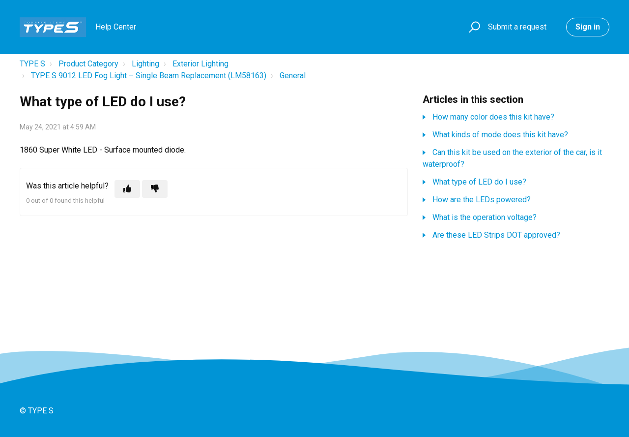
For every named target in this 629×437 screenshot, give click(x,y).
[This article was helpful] (127, 189)
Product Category (88, 63)
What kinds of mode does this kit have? (500, 134)
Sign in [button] (587, 26)
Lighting (145, 63)
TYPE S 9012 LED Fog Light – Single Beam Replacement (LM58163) (148, 75)
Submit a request (517, 26)
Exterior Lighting (200, 63)
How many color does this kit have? (493, 117)
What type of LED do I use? (479, 182)
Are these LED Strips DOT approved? (496, 235)
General (293, 75)
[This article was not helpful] (155, 189)
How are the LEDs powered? (481, 199)
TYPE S (32, 63)
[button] (473, 27)
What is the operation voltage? (484, 217)
